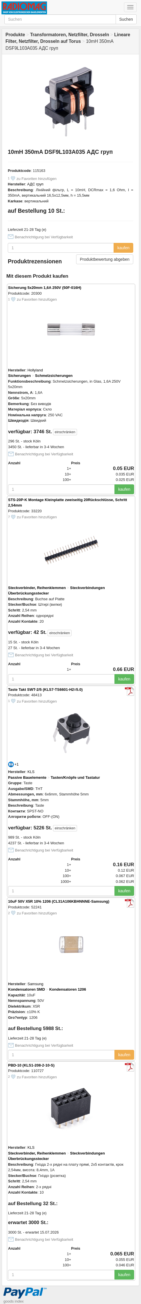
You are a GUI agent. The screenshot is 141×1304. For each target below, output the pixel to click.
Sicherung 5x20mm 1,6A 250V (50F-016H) (44, 287)
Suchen (126, 19)
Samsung (35, 984)
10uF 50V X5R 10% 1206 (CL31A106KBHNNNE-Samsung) (58, 901)
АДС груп (35, 184)
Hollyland (35, 370)
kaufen (123, 248)
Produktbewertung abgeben (104, 259)
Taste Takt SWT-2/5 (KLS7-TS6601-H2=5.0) (45, 689)
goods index (13, 1301)
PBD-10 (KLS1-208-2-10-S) (31, 1065)
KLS (31, 772)
